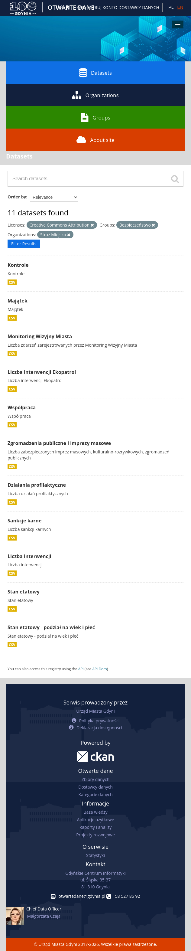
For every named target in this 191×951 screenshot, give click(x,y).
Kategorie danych (95, 794)
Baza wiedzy (95, 812)
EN (180, 7)
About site (95, 139)
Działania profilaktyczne (37, 485)
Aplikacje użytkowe (95, 819)
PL (170, 7)
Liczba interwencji (29, 556)
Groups (95, 117)
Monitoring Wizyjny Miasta (40, 336)
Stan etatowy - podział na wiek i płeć (51, 627)
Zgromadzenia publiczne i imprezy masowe (59, 443)
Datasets (95, 72)
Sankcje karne (24, 520)
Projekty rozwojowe (95, 835)
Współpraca (22, 407)
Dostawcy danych (95, 787)
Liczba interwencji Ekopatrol (42, 372)
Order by (17, 197)
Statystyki (95, 855)
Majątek (18, 300)
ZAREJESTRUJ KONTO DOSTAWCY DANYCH (117, 7)
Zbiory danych (95, 779)
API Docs (99, 668)
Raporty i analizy (95, 827)
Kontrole (18, 265)
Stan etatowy (24, 591)
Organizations (95, 95)
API (81, 668)
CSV (12, 282)
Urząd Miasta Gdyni (95, 711)
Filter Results (23, 244)
